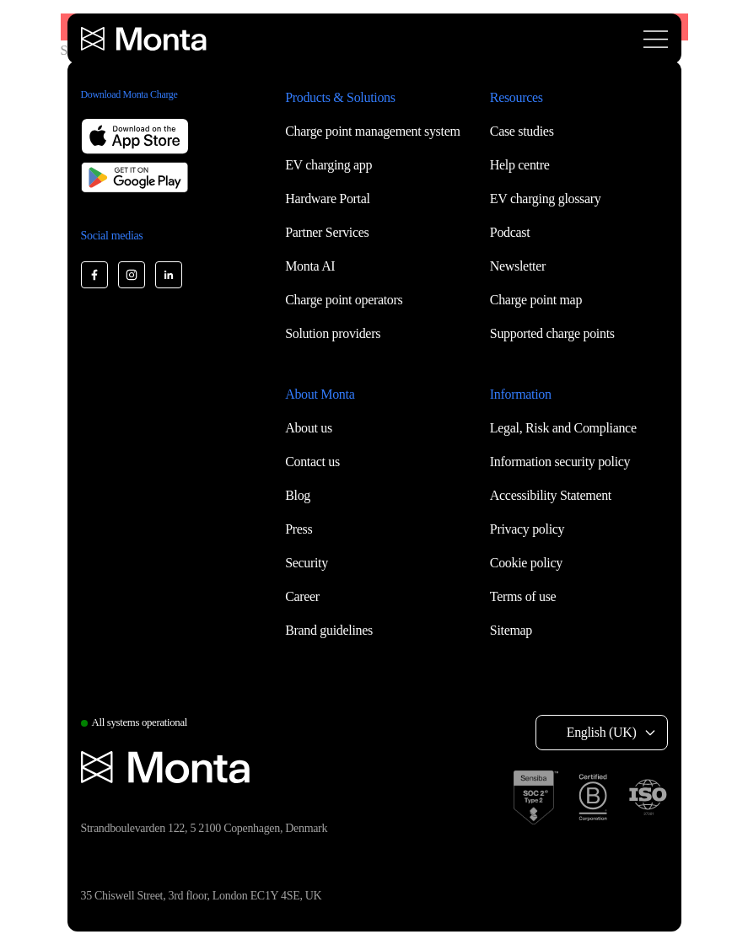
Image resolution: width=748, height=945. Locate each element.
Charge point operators (343, 300)
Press (298, 529)
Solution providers (332, 333)
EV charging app (328, 165)
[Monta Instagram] (131, 274)
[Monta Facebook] (94, 274)
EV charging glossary (545, 198)
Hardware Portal (327, 198)
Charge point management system (372, 131)
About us (308, 428)
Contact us (312, 461)
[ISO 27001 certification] (647, 797)
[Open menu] (655, 39)
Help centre (520, 165)
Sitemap (511, 630)
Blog (297, 495)
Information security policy (560, 461)
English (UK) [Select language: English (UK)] (601, 732)
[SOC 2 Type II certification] (536, 797)
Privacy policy (527, 529)
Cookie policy (526, 563)
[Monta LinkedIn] (168, 274)
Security (306, 563)
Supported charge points (552, 333)
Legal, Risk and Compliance (563, 428)
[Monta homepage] (145, 39)
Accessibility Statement (550, 495)
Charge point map (536, 300)
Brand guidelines (329, 630)
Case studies (522, 131)
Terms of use (523, 596)
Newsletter (518, 266)
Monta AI (310, 266)
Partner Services (327, 232)
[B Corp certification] (592, 797)
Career (302, 596)
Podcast (510, 232)
